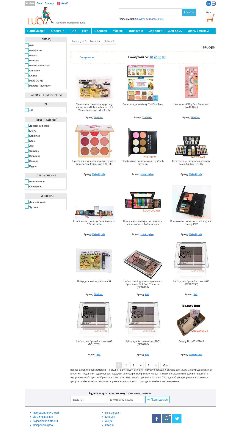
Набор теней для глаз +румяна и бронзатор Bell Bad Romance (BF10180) (142, 284)
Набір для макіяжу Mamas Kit (94, 281)
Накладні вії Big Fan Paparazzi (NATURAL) (191, 106)
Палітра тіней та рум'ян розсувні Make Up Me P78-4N (191, 162)
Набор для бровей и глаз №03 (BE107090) (191, 283)
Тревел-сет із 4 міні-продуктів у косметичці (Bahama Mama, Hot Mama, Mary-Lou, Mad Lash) (94, 107)
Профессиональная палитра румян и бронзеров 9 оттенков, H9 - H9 (94, 162)
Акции (108, 420)
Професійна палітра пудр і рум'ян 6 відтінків (143, 162)
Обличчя (57, 30)
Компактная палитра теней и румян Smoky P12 (191, 222)
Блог (39, 3)
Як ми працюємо (43, 416)
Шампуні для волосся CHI (150, 19)
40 (159, 57)
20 (155, 57)
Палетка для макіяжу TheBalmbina (143, 104)
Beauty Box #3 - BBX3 (191, 341)
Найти (189, 12)
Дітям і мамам (198, 30)
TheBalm (98, 117)
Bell (147, 294)
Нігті (85, 30)
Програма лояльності (46, 412)
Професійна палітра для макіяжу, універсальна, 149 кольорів (142, 222)
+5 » (165, 365)
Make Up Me (98, 174)
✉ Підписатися (157, 399)
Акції (64, 3)
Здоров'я (155, 30)
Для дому (175, 30)
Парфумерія (36, 30)
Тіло (73, 30)
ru (213, 3)
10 (151, 57)
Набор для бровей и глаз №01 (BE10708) (143, 343)
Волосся (100, 30)
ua (208, 3)
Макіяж (118, 30)
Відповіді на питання (45, 420)
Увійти (30, 3)
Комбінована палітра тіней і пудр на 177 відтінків (94, 222)
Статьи (109, 425)
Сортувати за (87, 57)
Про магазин (112, 412)
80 (163, 57)
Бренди (49, 3)
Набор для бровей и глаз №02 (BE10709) (94, 343)
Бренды (110, 416)
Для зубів (136, 30)
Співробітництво (43, 425)
